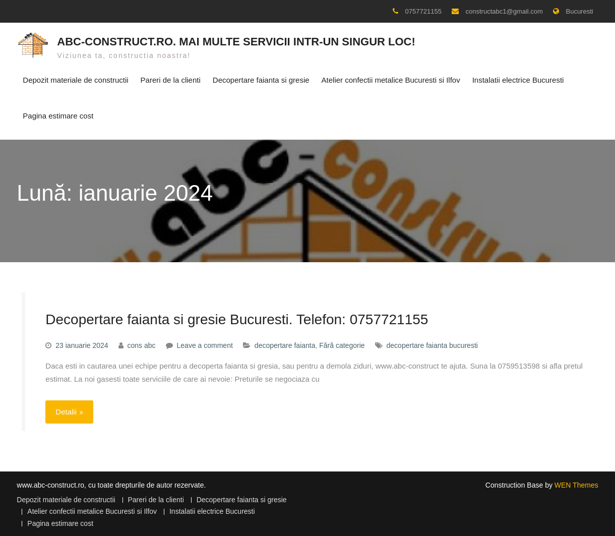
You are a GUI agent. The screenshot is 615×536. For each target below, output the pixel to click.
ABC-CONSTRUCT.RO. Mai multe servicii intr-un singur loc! (236, 41)
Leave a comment (205, 344)
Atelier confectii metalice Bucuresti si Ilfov (391, 79)
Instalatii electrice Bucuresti (518, 79)
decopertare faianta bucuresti (432, 344)
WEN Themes (576, 484)
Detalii (66, 410)
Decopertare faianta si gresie (261, 79)
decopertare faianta (285, 344)
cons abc (142, 344)
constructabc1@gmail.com (504, 11)
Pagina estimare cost (58, 115)
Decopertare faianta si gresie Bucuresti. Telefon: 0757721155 (236, 318)
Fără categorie (341, 344)
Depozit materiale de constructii (75, 79)
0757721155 (423, 11)
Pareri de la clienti (171, 79)
